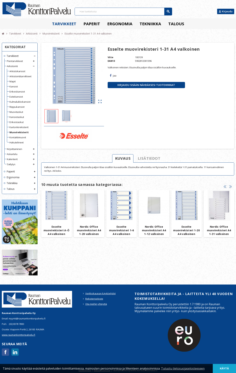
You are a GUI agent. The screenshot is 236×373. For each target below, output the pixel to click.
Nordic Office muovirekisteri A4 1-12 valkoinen (154, 230)
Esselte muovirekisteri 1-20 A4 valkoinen (186, 230)
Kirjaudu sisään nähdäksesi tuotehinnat (146, 85)
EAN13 (111, 60)
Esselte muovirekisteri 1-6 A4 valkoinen (121, 230)
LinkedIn (15, 352)
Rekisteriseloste (94, 298)
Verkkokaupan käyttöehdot (100, 293)
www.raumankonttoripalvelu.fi (18, 334)
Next (230, 186)
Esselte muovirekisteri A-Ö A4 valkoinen (56, 230)
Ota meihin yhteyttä (96, 304)
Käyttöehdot (85, 370)
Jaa (113, 75)
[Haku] (123, 11)
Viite (110, 57)
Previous (225, 186)
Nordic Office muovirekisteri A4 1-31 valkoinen (219, 230)
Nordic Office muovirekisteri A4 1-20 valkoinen (89, 230)
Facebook (5, 352)
